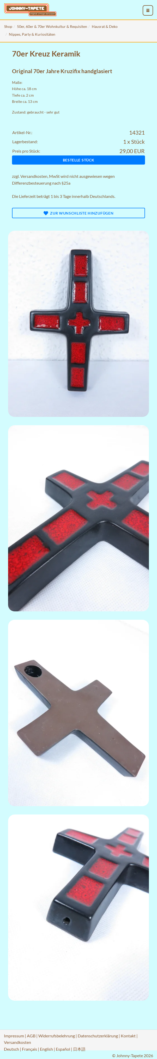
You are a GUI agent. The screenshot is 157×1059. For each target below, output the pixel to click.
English (46, 1049)
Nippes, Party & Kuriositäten (32, 34)
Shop (8, 26)
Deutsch (11, 1049)
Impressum (14, 1035)
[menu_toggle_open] (148, 10)
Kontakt (128, 1035)
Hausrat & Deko (105, 26)
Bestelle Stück (78, 160)
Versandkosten (33, 176)
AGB (31, 1035)
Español (63, 1049)
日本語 (79, 1049)
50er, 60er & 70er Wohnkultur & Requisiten (52, 26)
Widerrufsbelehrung (56, 1035)
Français (29, 1049)
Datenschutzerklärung (98, 1035)
